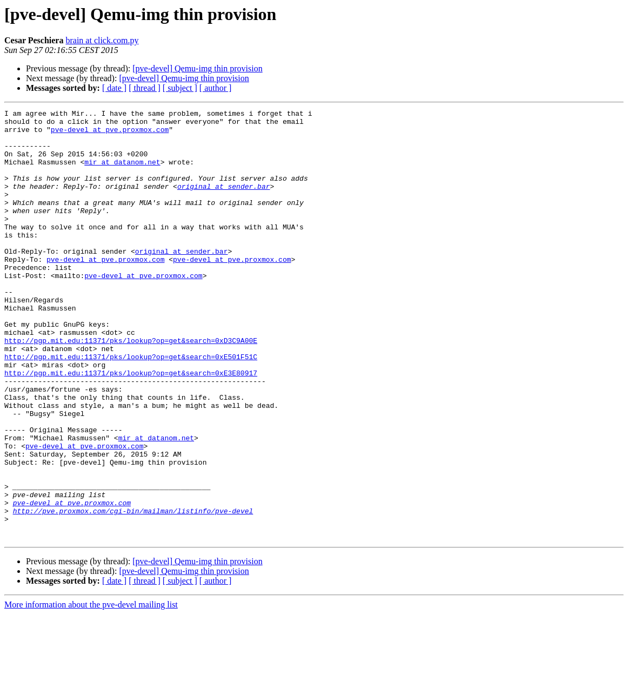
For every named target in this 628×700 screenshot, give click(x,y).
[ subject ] (180, 88)
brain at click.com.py (101, 40)
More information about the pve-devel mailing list (91, 690)
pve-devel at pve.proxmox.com (110, 134)
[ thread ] (145, 88)
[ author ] (215, 88)
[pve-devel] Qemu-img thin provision (197, 68)
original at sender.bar (223, 202)
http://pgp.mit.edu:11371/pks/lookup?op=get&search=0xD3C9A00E (130, 387)
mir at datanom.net (122, 173)
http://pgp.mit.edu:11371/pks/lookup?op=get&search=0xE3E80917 (130, 426)
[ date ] (114, 88)
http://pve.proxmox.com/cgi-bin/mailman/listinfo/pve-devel (133, 592)
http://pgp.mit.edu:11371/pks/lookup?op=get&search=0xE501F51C (130, 407)
